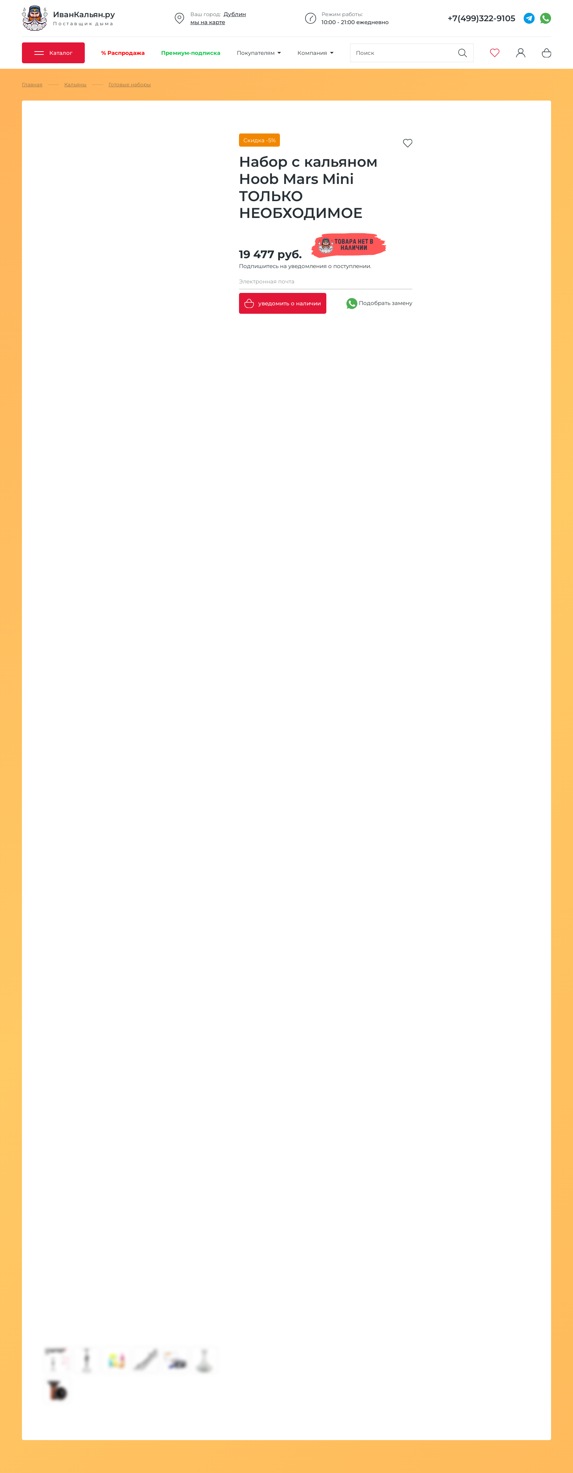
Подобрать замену (379, 303)
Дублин (235, 14)
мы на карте (207, 22)
